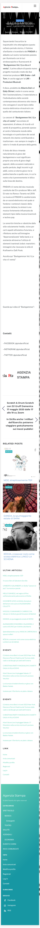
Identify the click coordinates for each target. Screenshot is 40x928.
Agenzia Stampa (11, 32)
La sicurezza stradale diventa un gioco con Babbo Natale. (18, 684)
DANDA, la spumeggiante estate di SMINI (17, 517)
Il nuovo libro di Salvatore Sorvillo (15, 581)
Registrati (6, 766)
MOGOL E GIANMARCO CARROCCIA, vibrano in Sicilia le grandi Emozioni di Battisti (19, 612)
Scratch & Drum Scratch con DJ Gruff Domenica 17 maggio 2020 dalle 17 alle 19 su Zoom (20, 407)
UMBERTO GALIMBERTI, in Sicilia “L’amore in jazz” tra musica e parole (19, 587)
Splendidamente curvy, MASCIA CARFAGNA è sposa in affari (20, 633)
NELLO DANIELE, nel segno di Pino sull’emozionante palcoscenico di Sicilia (17, 594)
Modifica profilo (9, 762)
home (5, 754)
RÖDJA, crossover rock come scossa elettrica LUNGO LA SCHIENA (19, 556)
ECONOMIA (9, 840)
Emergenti (10, 821)
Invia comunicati (9, 758)
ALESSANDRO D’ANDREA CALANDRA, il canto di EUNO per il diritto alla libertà (18, 625)
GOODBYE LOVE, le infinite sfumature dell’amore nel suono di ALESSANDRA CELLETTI (17, 603)
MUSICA (20, 20)
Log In (5, 770)
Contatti (6, 774)
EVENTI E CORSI (9, 844)
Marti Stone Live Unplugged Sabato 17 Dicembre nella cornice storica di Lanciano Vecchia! (18, 675)
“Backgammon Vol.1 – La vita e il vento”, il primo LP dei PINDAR (20, 25)
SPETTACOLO (8, 811)
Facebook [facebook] (9, 900)
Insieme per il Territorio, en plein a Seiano (18, 691)
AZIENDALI (7, 835)
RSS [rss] (7, 911)
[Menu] (35, 6)
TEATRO (8, 825)
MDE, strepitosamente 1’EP (18, 480)
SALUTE (6, 830)
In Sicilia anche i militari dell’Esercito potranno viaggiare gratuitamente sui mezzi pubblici (19, 424)
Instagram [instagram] (9, 905)
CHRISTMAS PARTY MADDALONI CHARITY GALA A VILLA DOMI (19, 667)
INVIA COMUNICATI (11, 849)
